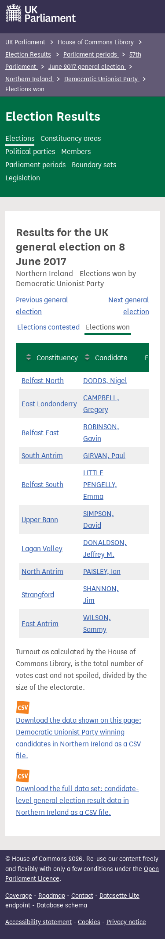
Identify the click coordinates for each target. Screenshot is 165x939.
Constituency (57, 358)
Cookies (89, 922)
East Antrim (40, 624)
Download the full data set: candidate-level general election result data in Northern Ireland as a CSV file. (77, 801)
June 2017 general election (87, 67)
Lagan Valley (42, 549)
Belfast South (42, 484)
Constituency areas (70, 138)
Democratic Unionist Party (101, 79)
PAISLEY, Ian (102, 571)
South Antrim (42, 456)
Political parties (30, 151)
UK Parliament (25, 42)
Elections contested (48, 327)
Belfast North (43, 380)
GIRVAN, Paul (104, 456)
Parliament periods (91, 54)
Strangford (38, 595)
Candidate (111, 358)
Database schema (62, 905)
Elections (19, 138)
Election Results (28, 54)
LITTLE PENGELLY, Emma (100, 485)
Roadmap (51, 896)
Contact (82, 896)
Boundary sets (94, 165)
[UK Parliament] (41, 13)
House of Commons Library (96, 42)
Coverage (18, 896)
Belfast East (40, 433)
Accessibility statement (38, 922)
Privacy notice (126, 922)
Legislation (22, 178)
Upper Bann (40, 520)
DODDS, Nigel (105, 380)
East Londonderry (49, 404)
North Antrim (42, 571)
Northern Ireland (29, 79)
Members (76, 151)
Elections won (108, 327)
